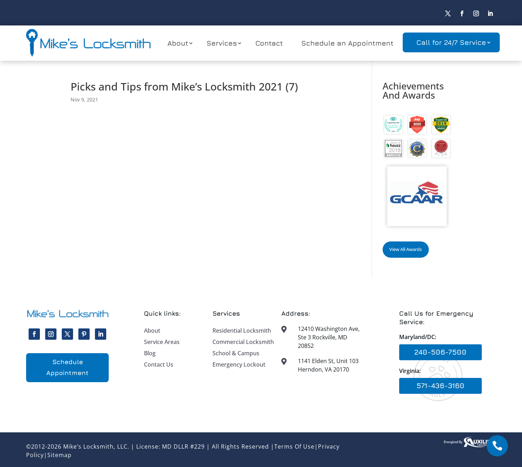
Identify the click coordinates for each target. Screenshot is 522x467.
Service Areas (162, 342)
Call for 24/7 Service (451, 42)
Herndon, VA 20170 (323, 369)
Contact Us (158, 364)
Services (221, 43)
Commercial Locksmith (243, 342)
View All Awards (405, 249)
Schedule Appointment (67, 367)
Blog (150, 353)
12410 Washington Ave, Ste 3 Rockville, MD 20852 (329, 337)
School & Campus (235, 353)
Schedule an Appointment (347, 43)
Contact (269, 43)
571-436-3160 (440, 385)
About (177, 43)
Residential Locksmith (241, 330)
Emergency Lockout (238, 364)
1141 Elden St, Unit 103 (328, 361)
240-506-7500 (440, 352)
